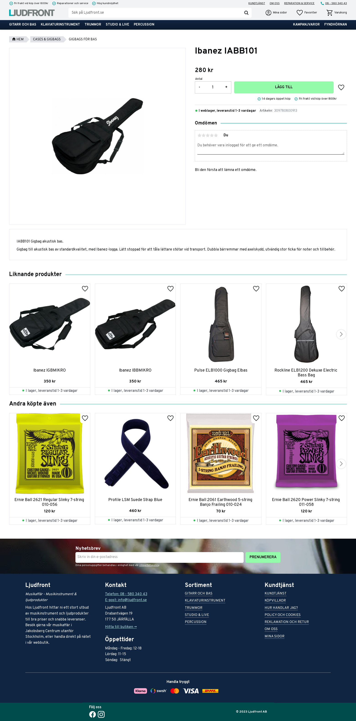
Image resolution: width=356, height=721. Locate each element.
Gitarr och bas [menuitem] (22, 25)
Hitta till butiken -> (121, 627)
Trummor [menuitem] (93, 25)
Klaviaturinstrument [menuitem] (60, 25)
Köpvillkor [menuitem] (275, 601)
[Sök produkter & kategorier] (154, 13)
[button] (307, 12)
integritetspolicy (149, 565)
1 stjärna (199, 135)
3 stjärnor (208, 135)
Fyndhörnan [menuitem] (335, 25)
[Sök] (246, 13)
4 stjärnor (212, 135)
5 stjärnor (216, 135)
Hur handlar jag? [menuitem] (281, 608)
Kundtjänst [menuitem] (256, 3)
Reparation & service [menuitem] (299, 3)
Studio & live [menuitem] (117, 25)
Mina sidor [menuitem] (274, 637)
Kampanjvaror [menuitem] (306, 25)
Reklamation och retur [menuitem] (287, 622)
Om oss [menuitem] (275, 3)
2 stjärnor (203, 135)
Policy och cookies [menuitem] (283, 615)
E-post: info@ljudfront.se (126, 600)
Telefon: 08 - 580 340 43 (126, 594)
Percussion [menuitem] (144, 25)
